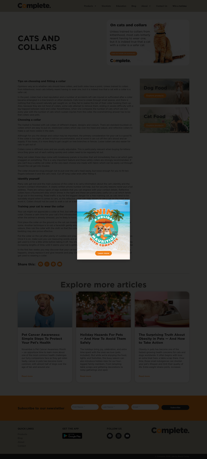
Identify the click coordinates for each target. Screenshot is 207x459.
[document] (103, 229)
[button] (126, 203)
